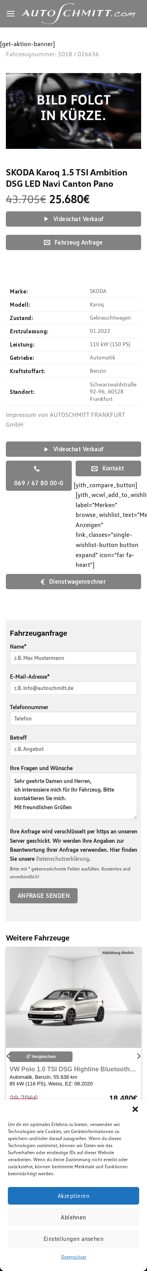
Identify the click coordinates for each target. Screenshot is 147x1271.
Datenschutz (73, 1257)
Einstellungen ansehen (73, 1238)
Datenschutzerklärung (62, 858)
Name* (73, 656)
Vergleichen (41, 1056)
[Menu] (10, 13)
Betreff (73, 747)
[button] (135, 1109)
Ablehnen (73, 1217)
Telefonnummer (73, 717)
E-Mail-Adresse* (73, 686)
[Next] (138, 1056)
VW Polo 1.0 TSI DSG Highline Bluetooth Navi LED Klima (73, 1069)
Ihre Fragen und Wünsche (73, 795)
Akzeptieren (73, 1195)
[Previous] (9, 1056)
